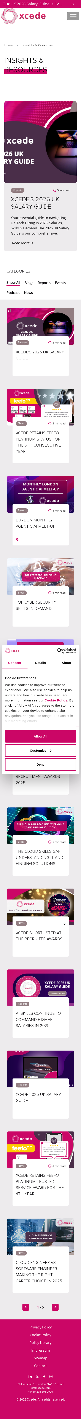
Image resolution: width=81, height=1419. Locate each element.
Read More (22, 243)
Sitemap (40, 1358)
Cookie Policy (40, 1335)
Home (8, 45)
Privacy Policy (41, 1327)
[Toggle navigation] (73, 16)
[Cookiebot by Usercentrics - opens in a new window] (57, 651)
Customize (40, 750)
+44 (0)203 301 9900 (40, 1391)
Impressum (40, 1350)
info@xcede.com (41, 1388)
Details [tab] (40, 663)
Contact (40, 1365)
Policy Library (40, 1342)
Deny (40, 764)
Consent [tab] (14, 663)
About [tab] (66, 663)
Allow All (40, 736)
